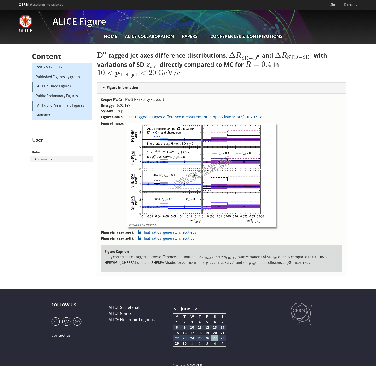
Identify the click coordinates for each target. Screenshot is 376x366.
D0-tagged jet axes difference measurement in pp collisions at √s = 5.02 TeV (196, 117)
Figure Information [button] (122, 87)
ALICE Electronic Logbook (132, 320)
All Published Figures (54, 87)
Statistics (43, 115)
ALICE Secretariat (124, 308)
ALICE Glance (120, 314)
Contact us (61, 336)
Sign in (335, 4)
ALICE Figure (79, 22)
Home (110, 36)
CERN (41, 4)
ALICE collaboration (149, 36)
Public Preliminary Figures (57, 96)
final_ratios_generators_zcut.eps (169, 233)
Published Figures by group (58, 77)
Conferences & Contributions (246, 36)
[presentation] (101, 55)
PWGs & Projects (49, 68)
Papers (190, 36)
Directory (350, 4)
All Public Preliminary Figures (60, 106)
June (185, 309)
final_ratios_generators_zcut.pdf (169, 239)
